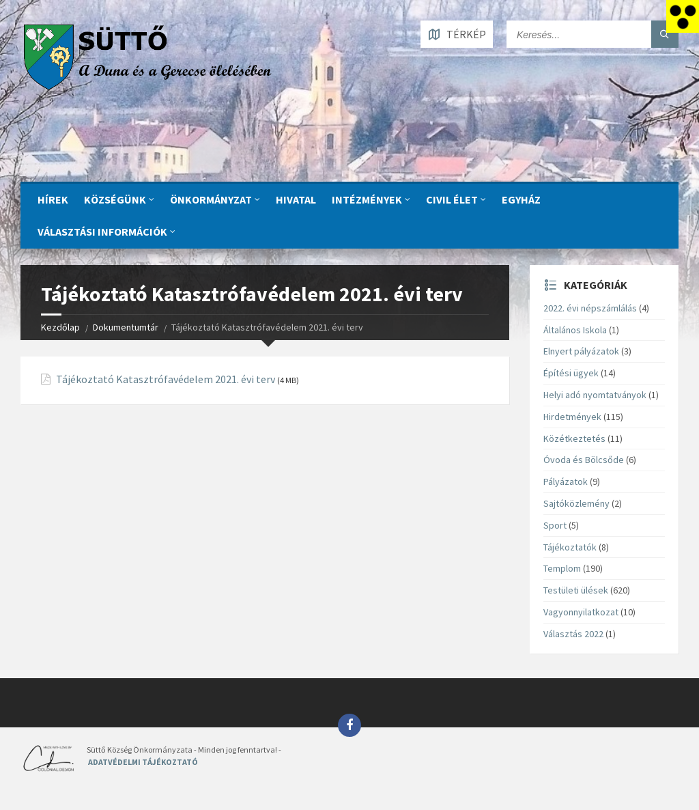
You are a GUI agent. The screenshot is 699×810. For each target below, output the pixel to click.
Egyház (521, 199)
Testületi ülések (575, 590)
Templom (562, 568)
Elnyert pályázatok (581, 351)
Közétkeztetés (574, 438)
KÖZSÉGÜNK (115, 199)
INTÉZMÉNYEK (367, 199)
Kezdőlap (60, 327)
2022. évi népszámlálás (590, 308)
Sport (555, 525)
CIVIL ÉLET (452, 199)
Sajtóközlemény (576, 503)
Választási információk (102, 231)
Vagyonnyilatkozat (580, 612)
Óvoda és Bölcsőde (583, 459)
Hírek (53, 199)
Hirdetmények (572, 416)
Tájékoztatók (570, 547)
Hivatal (296, 199)
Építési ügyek (571, 373)
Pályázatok (565, 481)
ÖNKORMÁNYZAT (211, 199)
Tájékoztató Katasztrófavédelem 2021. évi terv (165, 379)
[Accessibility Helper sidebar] (682, 16)
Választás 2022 (573, 634)
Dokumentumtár (125, 327)
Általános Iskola (575, 330)
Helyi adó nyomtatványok (594, 395)
